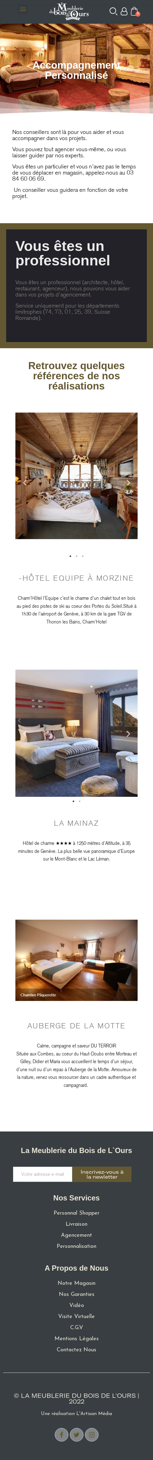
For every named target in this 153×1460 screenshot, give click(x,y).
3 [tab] (83, 556)
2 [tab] (77, 556)
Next (128, 482)
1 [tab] (70, 556)
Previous (25, 482)
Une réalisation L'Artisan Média (76, 1413)
